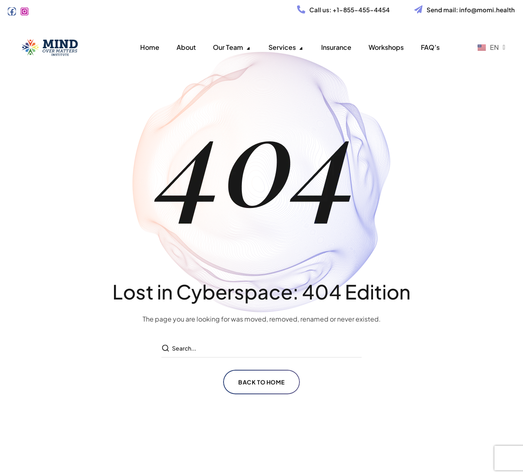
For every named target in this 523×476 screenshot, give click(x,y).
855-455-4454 (366, 9)
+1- (338, 9)
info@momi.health (487, 9)
